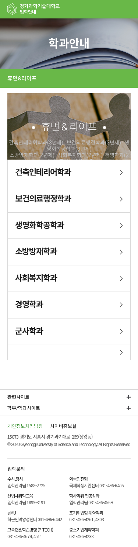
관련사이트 (18, 397)
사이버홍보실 (63, 425)
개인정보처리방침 (25, 425)
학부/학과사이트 (23, 408)
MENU (129, 9)
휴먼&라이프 (22, 78)
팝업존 (114, 9)
